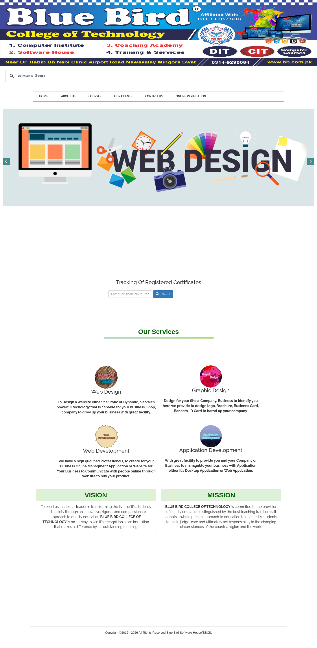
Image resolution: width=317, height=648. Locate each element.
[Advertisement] (158, 246)
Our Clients (121, 96)
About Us (67, 96)
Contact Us (151, 96)
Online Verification (187, 96)
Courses (93, 96)
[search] (76, 76)
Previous (6, 161)
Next (310, 161)
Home (43, 96)
